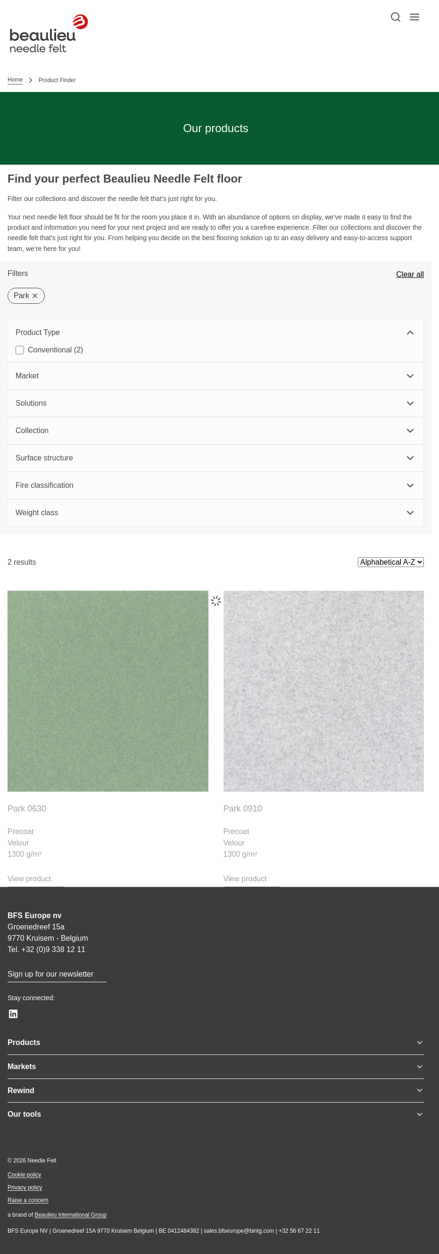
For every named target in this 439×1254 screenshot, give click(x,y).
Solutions (216, 403)
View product (29, 879)
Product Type (216, 332)
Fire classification (216, 485)
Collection (216, 430)
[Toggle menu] (419, 1042)
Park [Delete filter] (26, 296)
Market (216, 376)
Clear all (410, 274)
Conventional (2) (55, 350)
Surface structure (216, 458)
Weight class (216, 512)
